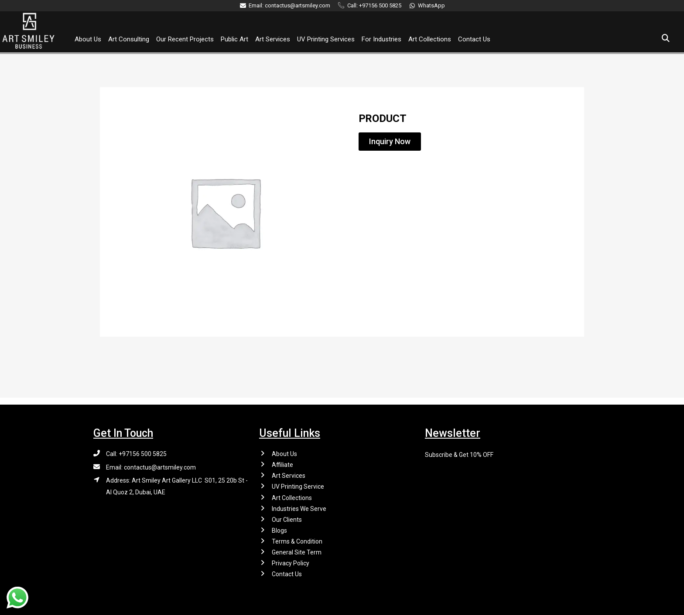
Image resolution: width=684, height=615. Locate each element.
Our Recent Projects (185, 39)
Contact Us (474, 39)
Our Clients (287, 516)
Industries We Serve (299, 504)
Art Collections (429, 39)
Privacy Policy (290, 561)
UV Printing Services (326, 39)
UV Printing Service (298, 481)
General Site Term (296, 550)
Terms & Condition (297, 538)
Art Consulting (128, 39)
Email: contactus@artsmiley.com (151, 460)
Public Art (234, 39)
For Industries (381, 39)
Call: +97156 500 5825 (136, 446)
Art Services (272, 39)
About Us (88, 39)
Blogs (279, 527)
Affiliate (282, 458)
